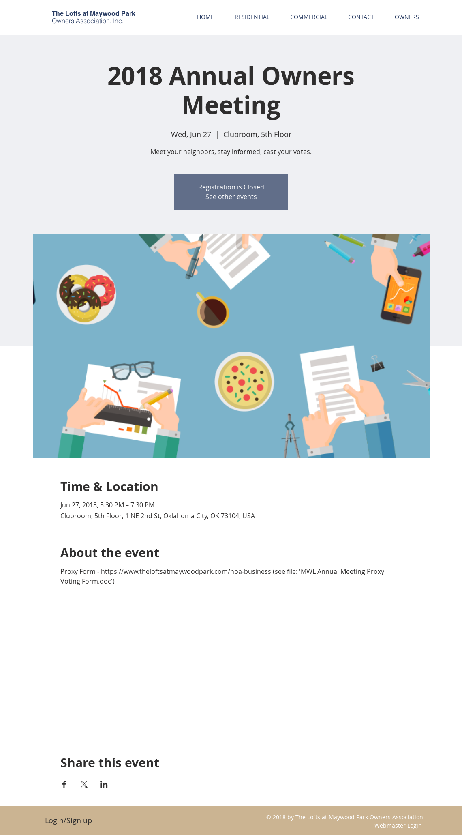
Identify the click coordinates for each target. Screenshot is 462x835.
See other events (231, 196)
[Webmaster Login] (398, 825)
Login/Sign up (68, 820)
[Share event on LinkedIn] (104, 784)
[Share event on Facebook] (64, 784)
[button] (406, 17)
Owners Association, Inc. (88, 21)
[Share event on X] (84, 784)
